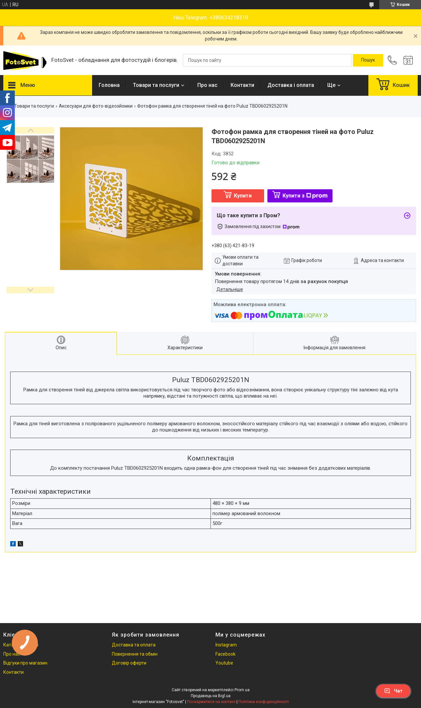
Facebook (225, 654)
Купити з (305, 196)
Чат (393, 691)
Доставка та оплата (134, 644)
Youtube (224, 663)
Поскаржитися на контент (211, 701)
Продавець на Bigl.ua (211, 696)
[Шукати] (368, 60)
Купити (243, 196)
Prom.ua (242, 690)
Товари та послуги (156, 85)
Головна (109, 85)
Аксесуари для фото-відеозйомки (96, 106)
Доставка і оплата (290, 85)
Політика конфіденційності (263, 701)
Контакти (242, 85)
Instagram (226, 644)
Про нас (207, 85)
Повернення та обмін (135, 654)
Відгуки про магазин (25, 663)
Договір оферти (129, 663)
